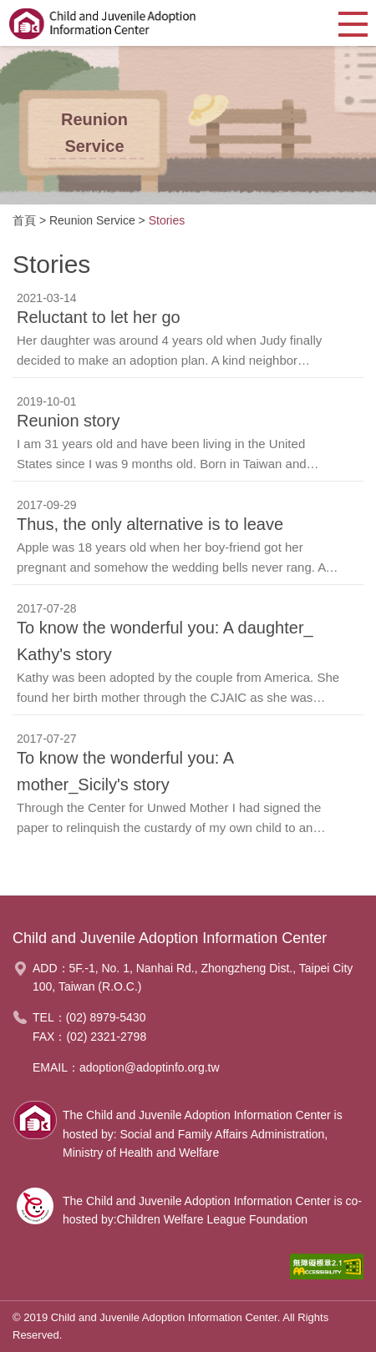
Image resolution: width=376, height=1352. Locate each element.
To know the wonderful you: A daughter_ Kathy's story (165, 640)
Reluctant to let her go (98, 317)
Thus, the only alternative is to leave (150, 524)
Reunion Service (92, 220)
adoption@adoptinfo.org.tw (149, 1067)
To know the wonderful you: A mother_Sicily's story (125, 771)
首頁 (24, 220)
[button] (353, 23)
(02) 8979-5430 (106, 1017)
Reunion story (68, 420)
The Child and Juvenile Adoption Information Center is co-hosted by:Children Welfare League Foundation (212, 1210)
